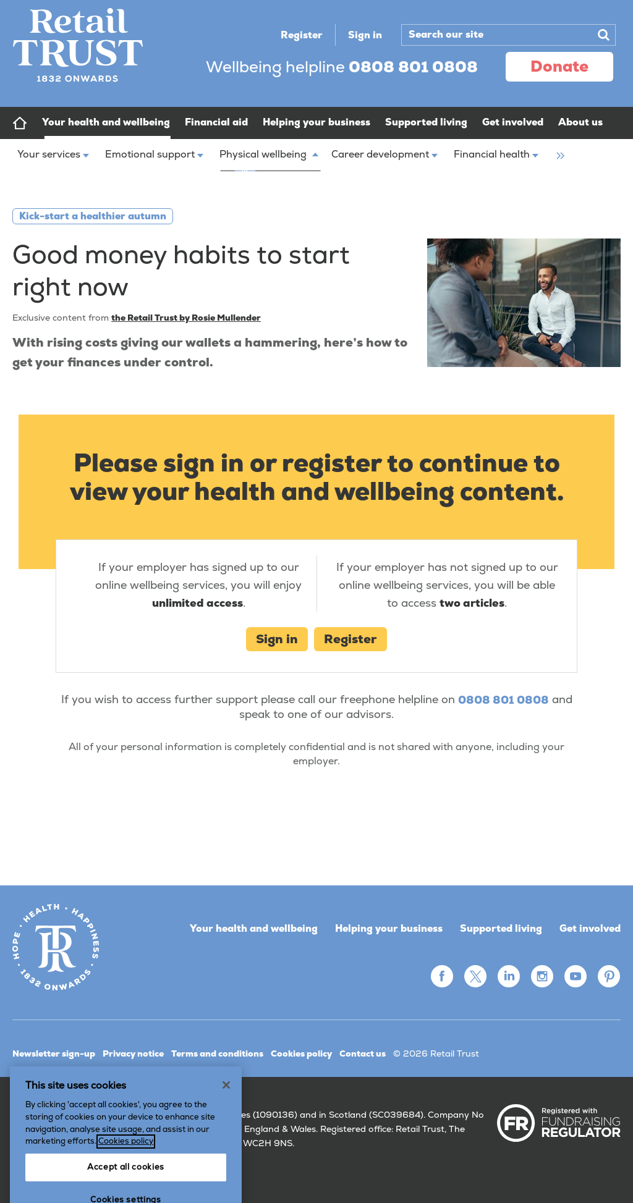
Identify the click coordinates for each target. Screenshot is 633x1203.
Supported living (501, 928)
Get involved (590, 928)
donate (559, 66)
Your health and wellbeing (254, 928)
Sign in (365, 34)
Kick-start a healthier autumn (92, 215)
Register (302, 34)
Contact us (362, 1053)
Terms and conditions (217, 1053)
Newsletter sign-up (53, 1053)
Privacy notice (133, 1053)
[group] (558, 147)
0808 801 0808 (503, 700)
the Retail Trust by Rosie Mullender (186, 317)
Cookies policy (301, 1053)
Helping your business (389, 928)
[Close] (226, 1124)
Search (603, 34)
